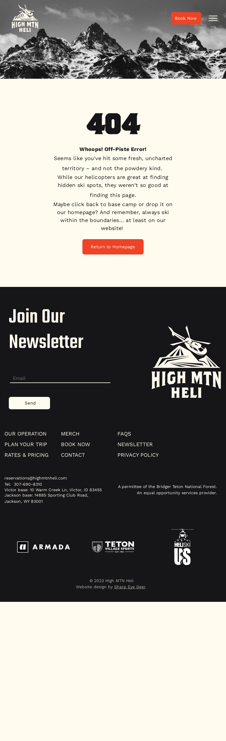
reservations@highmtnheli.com (35, 478)
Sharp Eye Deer (130, 586)
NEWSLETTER (135, 444)
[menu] (213, 18)
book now (75, 444)
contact (73, 455)
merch (70, 434)
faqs (124, 434)
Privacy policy (138, 455)
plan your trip (25, 444)
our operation (25, 434)
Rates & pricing (26, 455)
